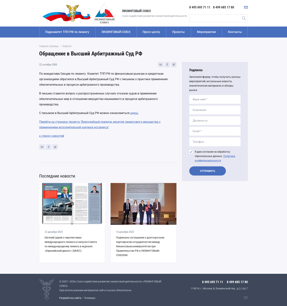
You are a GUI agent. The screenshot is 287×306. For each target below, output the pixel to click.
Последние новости (57, 176)
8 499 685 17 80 (223, 7)
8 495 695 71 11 (199, 7)
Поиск (244, 18)
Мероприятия (206, 32)
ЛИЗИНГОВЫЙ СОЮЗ (115, 32)
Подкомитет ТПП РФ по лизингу (67, 32)
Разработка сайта (70, 297)
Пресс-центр (151, 32)
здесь (134, 113)
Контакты (235, 32)
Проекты (178, 32)
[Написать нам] (246, 7)
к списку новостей (51, 136)
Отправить (207, 170)
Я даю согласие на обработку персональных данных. (215, 156)
